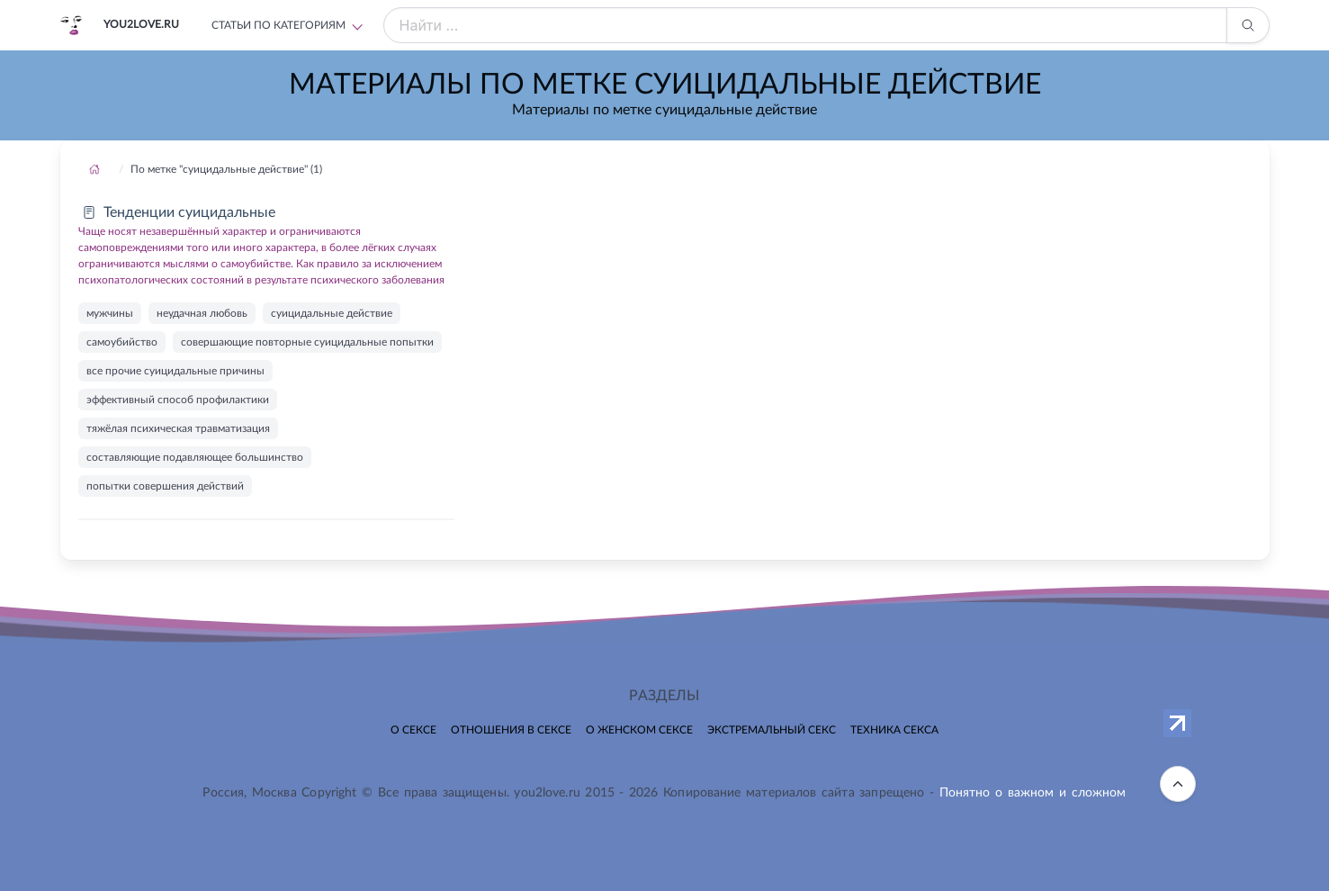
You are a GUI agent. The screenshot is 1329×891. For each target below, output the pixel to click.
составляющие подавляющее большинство (194, 457)
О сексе (413, 729)
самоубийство (121, 342)
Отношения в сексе (511, 729)
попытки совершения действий (165, 486)
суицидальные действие (331, 313)
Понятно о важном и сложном (1033, 793)
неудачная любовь (202, 313)
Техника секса (894, 729)
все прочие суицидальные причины (175, 370)
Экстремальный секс (771, 729)
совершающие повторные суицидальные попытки (307, 342)
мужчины (109, 313)
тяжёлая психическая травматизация (178, 428)
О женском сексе (639, 729)
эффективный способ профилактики (177, 399)
